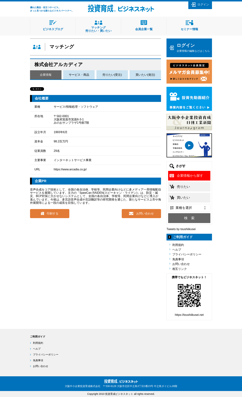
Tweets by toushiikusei (181, 229)
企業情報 (45, 74)
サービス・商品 (79, 74)
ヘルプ (176, 249)
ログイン (203, 4)
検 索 (189, 218)
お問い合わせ (181, 264)
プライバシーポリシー (186, 254)
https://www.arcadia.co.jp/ (70, 169)
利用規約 (178, 244)
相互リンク (179, 268)
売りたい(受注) (112, 74)
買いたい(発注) (145, 74)
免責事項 (178, 259)
